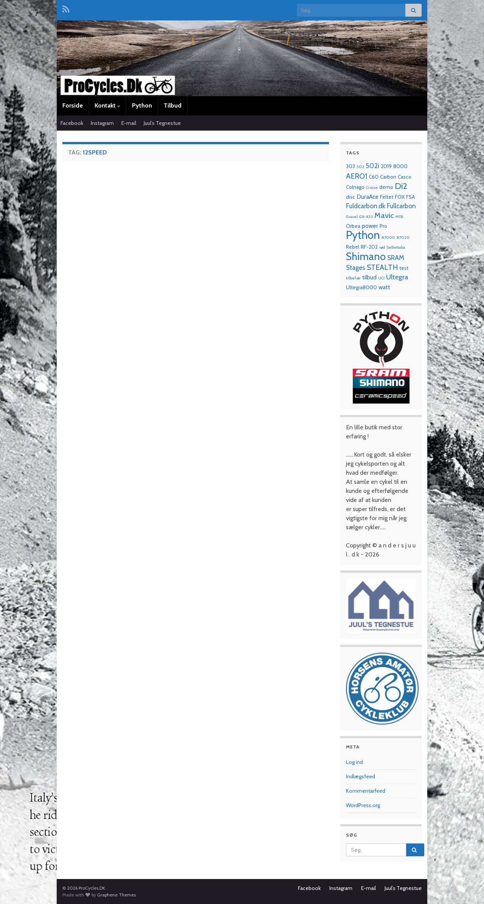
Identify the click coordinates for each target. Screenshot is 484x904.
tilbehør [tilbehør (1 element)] (353, 278)
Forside (72, 105)
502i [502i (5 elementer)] (372, 165)
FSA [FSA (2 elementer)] (410, 197)
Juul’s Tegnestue (162, 123)
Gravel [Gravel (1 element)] (352, 216)
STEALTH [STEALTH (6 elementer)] (382, 267)
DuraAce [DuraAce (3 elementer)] (368, 196)
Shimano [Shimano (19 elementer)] (366, 256)
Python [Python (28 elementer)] (363, 235)
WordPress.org (363, 805)
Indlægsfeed (360, 776)
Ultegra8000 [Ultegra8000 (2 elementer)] (361, 287)
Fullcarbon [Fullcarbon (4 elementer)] (401, 206)
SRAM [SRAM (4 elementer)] (395, 258)
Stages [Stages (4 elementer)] (355, 267)
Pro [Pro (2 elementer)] (383, 226)
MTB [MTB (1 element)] (399, 216)
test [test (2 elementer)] (403, 268)
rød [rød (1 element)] (382, 247)
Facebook (71, 123)
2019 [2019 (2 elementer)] (386, 166)
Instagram (102, 123)
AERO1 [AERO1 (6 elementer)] (356, 176)
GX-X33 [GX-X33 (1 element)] (366, 216)
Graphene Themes (116, 895)
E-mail (128, 123)
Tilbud (173, 105)
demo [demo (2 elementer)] (386, 187)
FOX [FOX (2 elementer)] (400, 197)
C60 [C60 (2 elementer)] (374, 177)
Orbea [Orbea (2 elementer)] (353, 226)
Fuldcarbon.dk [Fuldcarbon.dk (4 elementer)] (365, 206)
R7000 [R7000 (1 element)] (388, 237)
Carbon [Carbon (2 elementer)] (388, 177)
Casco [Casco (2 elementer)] (404, 177)
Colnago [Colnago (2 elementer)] (355, 187)
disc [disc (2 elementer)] (350, 197)
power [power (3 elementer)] (370, 225)
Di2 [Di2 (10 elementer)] (401, 186)
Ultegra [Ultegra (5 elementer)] (397, 277)
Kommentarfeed (365, 790)
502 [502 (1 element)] (360, 166)
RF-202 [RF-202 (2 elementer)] (369, 247)
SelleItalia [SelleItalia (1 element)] (395, 247)
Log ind (354, 762)
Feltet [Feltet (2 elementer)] (386, 197)
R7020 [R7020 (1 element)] (403, 237)
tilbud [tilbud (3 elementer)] (369, 277)
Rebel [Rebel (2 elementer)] (352, 247)
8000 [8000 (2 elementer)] (400, 166)
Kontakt (107, 105)
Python (142, 105)
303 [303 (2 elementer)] (350, 166)
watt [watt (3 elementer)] (384, 287)
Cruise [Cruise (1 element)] (372, 187)
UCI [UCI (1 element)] (381, 278)
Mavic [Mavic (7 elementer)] (384, 215)
